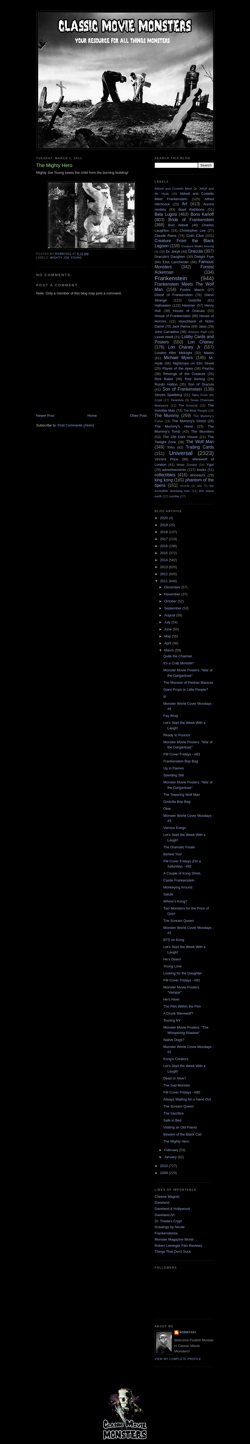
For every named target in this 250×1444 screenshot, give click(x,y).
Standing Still (173, 775)
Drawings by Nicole (170, 1227)
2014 (164, 560)
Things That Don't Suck (173, 1251)
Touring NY (172, 1020)
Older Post (138, 416)
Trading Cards (200, 447)
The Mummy (167, 415)
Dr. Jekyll (173, 251)
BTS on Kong (173, 940)
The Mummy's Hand (174, 426)
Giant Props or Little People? (185, 690)
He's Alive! (171, 999)
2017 (164, 539)
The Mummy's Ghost (189, 421)
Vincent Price (166, 459)
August (170, 615)
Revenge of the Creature (184, 374)
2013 (164, 567)
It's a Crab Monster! (178, 663)
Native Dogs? (173, 1040)
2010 (164, 1166)
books (201, 470)
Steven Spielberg (168, 395)
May (168, 636)
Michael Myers (178, 357)
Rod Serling (195, 379)
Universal (181, 453)
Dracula (195, 251)
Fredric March (192, 290)
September (173, 608)
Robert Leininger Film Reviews (178, 1246)
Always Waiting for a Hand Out (187, 1099)
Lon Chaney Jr (184, 347)
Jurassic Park (197, 332)
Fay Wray (170, 716)
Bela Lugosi (166, 214)
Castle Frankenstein (179, 880)
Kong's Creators (175, 1059)
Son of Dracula (201, 384)
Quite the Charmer (177, 656)
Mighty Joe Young (66, 257)
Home (92, 416)
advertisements (174, 470)
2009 (164, 1173)
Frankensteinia (166, 1233)
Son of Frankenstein (182, 389)
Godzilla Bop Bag (176, 802)
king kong (164, 480)
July (167, 622)
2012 (164, 574)
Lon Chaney (201, 342)
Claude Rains (166, 236)
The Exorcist (187, 405)
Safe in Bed (172, 1120)
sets (199, 485)
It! (164, 697)
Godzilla (194, 300)
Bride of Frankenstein (191, 219)
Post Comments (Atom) (76, 425)
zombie (174, 496)
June (168, 629)
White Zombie (187, 464)
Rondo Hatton (166, 384)
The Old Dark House (180, 437)
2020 (164, 518)
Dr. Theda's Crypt (168, 1221)
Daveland (162, 1202)
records (184, 485)
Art (184, 204)
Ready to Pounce (176, 735)
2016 (164, 546)
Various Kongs (174, 828)
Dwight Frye (204, 257)
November (172, 594)
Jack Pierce (181, 326)
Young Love (172, 966)
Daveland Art (165, 1215)
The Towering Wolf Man (181, 795)
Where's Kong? (175, 901)
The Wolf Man (200, 441)
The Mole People (195, 410)
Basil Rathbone (191, 209)
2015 (164, 553)
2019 (164, 525)
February (171, 1150)
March (169, 650)
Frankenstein (171, 278)
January (171, 1157)
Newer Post (45, 416)
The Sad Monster (176, 1085)
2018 (164, 532)
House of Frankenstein (173, 316)
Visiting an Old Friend (180, 1127)
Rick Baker (164, 379)
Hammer (188, 305)
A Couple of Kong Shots (181, 873)
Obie (167, 809)
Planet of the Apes (178, 368)
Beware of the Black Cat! (182, 1134)
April (168, 643)
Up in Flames (173, 768)
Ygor (210, 465)
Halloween (163, 305)
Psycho (208, 368)
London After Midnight (173, 353)
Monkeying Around (177, 887)
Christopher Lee (192, 230)
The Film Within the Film (182, 1006)
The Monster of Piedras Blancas (188, 683)
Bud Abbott (178, 225)
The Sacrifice (173, 1113)
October (171, 601)
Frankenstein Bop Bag (180, 761)
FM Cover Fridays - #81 (181, 980)
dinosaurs (197, 475)
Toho (171, 447)
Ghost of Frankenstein (174, 295)
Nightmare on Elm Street (193, 363)
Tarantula (177, 400)
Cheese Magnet (167, 1197)
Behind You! (172, 854)
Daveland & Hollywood (172, 1209)
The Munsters (202, 431)
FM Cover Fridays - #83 (181, 754)
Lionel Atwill (164, 337)
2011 (164, 581)
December (172, 587)
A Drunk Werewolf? (178, 1013)
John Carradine (167, 332)
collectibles (165, 475)
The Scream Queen (178, 921)
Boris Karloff (202, 214)
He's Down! (172, 959)
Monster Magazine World (174, 1239)
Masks (209, 353)
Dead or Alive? (174, 1078)
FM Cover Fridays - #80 (181, 1092)
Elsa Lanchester (176, 262)
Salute (168, 894)
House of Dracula (188, 311)
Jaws (203, 326)
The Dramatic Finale (179, 847)
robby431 (188, 1332)
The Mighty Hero (176, 1141)
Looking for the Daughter (182, 973)
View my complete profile (178, 1359)
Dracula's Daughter (170, 257)
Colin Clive (195, 236)
